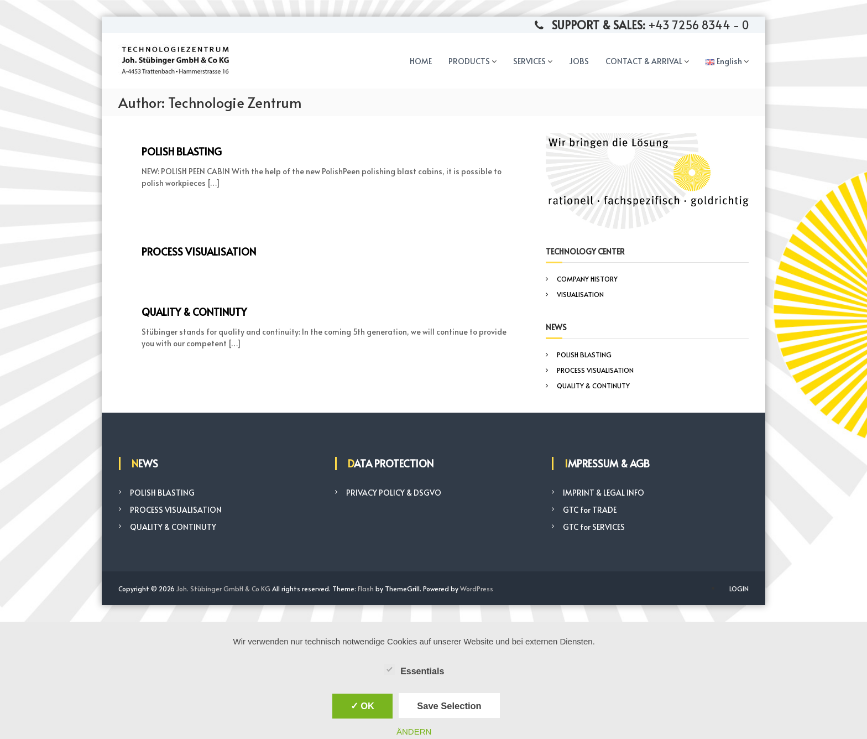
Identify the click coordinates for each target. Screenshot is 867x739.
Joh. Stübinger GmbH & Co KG (223, 588)
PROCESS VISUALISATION (199, 251)
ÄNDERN (413, 731)
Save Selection (449, 706)
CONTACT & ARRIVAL (643, 61)
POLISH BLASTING (182, 151)
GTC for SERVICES (594, 527)
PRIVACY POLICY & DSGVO (393, 492)
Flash (366, 588)
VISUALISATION (580, 294)
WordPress (476, 588)
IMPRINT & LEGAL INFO (603, 492)
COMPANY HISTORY (587, 278)
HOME (421, 61)
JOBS (579, 61)
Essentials (414, 669)
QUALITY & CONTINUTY (194, 312)
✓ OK (362, 706)
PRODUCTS (469, 61)
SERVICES (529, 61)
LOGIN (739, 588)
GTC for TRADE (590, 509)
